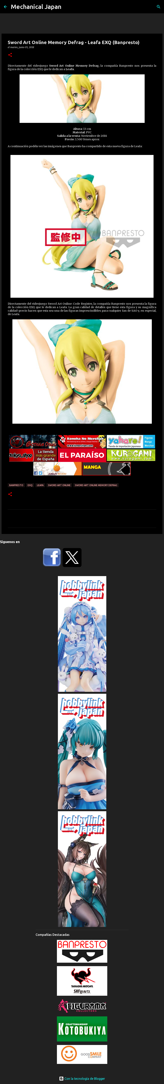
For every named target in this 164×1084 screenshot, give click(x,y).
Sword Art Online (59, 485)
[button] (10, 55)
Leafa (40, 485)
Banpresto (16, 485)
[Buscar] (158, 6)
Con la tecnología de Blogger (82, 1078)
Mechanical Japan (36, 6)
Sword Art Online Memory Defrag (96, 485)
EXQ (30, 485)
